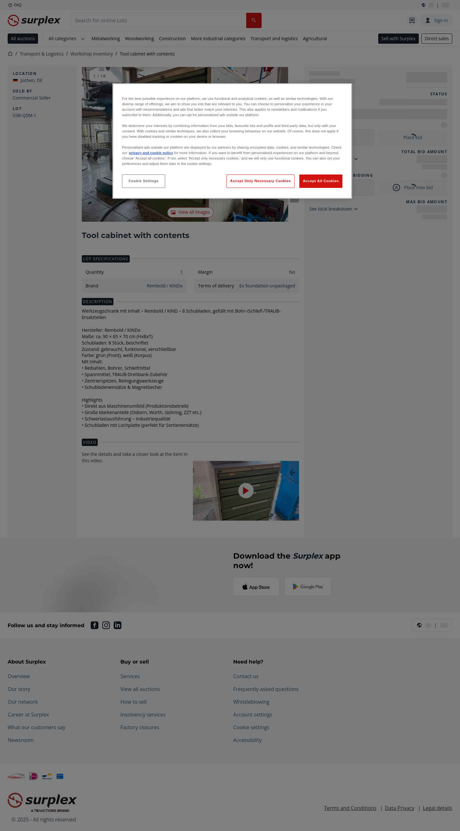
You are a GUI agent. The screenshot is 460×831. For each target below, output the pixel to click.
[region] (232, 141)
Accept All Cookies (321, 181)
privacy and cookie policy (151, 153)
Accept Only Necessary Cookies (260, 181)
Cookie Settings (143, 181)
